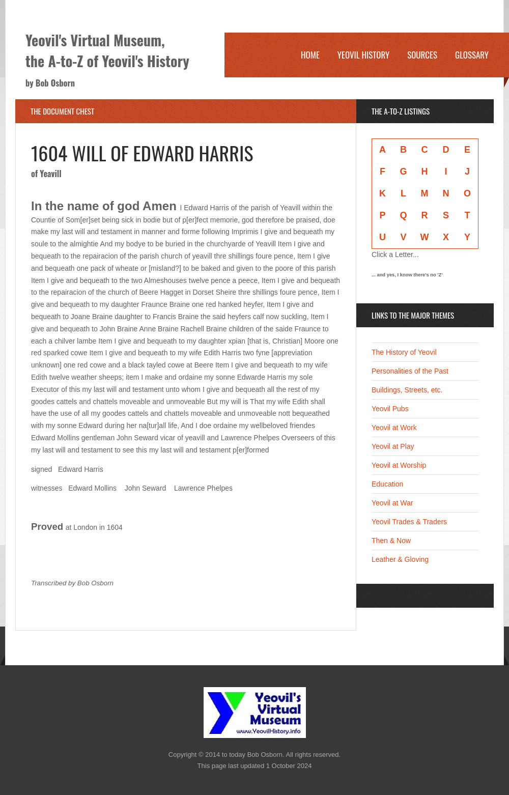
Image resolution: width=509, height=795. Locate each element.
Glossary (472, 54)
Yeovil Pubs (390, 409)
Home (310, 54)
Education (387, 484)
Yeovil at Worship (399, 465)
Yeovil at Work (394, 427)
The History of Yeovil (404, 352)
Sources (422, 54)
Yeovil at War (392, 503)
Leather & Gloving (400, 559)
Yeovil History (363, 54)
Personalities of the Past (410, 371)
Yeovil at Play (393, 446)
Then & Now (391, 540)
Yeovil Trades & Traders (409, 522)
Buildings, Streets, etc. (407, 390)
